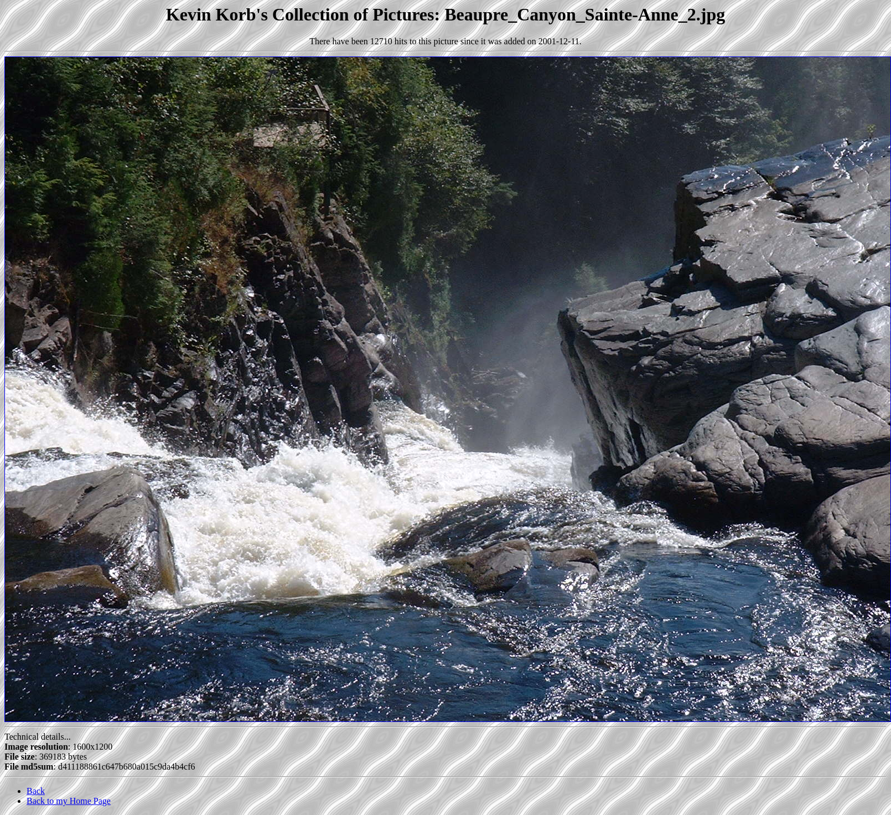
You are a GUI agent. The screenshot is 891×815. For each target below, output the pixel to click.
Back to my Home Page (69, 801)
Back (36, 791)
